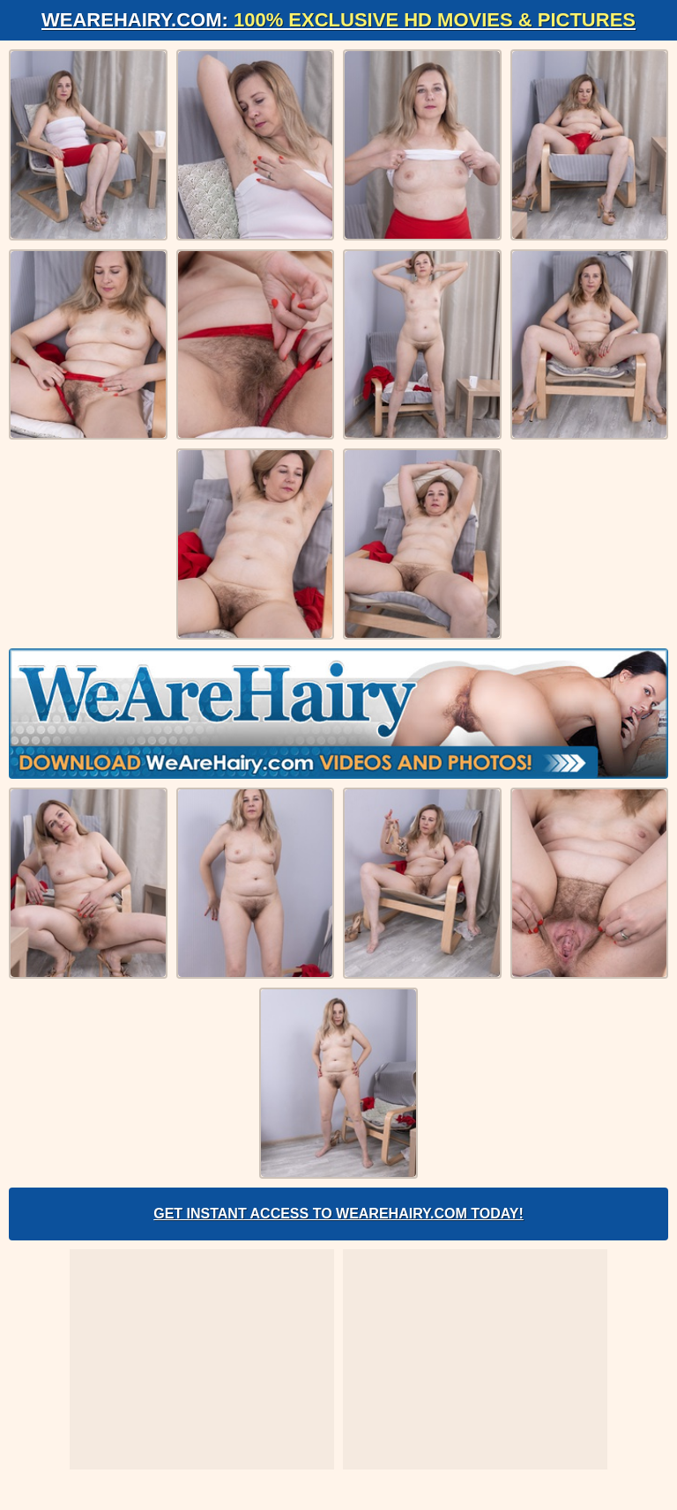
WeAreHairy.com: (338, 20)
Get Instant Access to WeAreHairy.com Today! (338, 1213)
